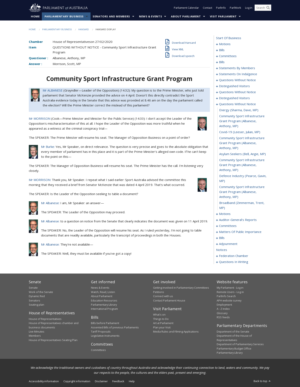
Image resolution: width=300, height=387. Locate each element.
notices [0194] (221, 250)
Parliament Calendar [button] (186, 8)
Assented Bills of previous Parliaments (115, 327)
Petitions (158, 292)
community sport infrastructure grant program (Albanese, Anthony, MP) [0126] (242, 121)
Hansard (83, 29)
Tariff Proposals (101, 331)
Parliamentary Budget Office (234, 348)
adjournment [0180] (228, 244)
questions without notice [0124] (237, 104)
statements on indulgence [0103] (238, 74)
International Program (104, 309)
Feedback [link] (118, 381)
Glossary (222, 313)
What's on (159, 315)
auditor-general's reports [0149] (238, 220)
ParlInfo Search (226, 296)
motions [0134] (225, 214)
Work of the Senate (41, 292)
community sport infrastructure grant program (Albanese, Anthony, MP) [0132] (242, 192)
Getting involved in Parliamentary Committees (181, 288)
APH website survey (229, 300)
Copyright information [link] (76, 381)
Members (35, 336)
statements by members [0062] (237, 68)
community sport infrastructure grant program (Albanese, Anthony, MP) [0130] (242, 165)
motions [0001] (225, 44)
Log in (248, 8)
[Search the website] (263, 8)
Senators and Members (111, 16)
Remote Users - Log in (230, 292)
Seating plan (36, 304)
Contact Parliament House (169, 300)
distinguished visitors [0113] (234, 86)
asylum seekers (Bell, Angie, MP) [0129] (242, 154)
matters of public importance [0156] (240, 232)
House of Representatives (45, 319)
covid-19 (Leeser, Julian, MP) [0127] (239, 132)
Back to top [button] (262, 381)
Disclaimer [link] (101, 381)
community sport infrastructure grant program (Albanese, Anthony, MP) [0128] (242, 143)
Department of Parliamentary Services (240, 344)
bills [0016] (222, 50)
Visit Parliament (223, 16)
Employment (224, 304)
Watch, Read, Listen (103, 292)
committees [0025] (228, 56)
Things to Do (161, 319)
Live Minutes (36, 331)
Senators (34, 300)
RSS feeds (223, 317)
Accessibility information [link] (44, 381)
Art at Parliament (163, 323)
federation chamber (233, 256)
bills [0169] (222, 238)
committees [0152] (228, 226)
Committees (98, 350)
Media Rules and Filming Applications (176, 331)
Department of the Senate (233, 331)
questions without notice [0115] (237, 92)
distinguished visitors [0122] (234, 98)
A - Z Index (223, 309)
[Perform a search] (268, 8)
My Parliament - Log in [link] (230, 288)
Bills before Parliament (105, 323)
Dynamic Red (37, 296)
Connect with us (163, 296)
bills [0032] (222, 62)
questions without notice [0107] (237, 80)
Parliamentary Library (104, 304)
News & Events (150, 16)
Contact (207, 8)
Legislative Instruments (105, 336)
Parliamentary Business (64, 16)
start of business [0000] (228, 38)
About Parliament (186, 16)
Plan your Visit (162, 327)
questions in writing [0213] (233, 262)
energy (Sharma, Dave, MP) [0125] (238, 110)
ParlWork (235, 8)
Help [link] (132, 381)
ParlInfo (221, 8)
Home (35, 16)
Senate (33, 288)
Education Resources (104, 300)
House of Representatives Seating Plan (53, 340)
